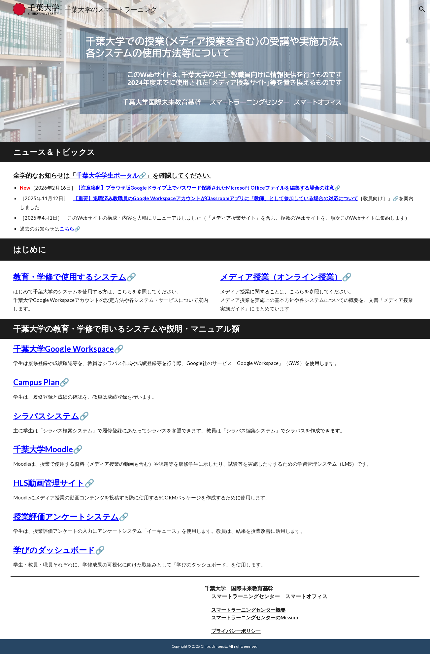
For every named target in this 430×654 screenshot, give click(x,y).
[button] (422, 9)
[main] (215, 152)
